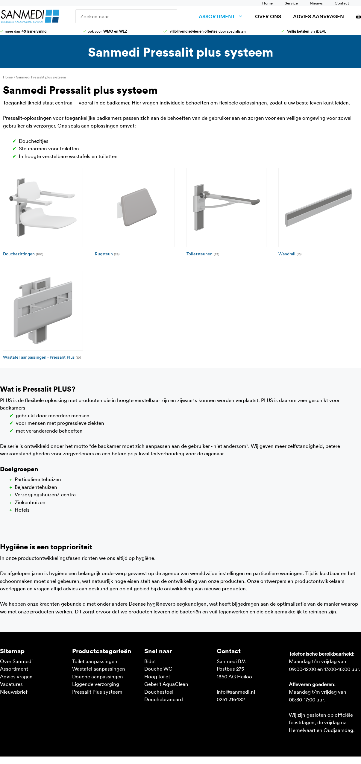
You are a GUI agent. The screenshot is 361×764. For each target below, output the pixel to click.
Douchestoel (158, 691)
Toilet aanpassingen (94, 661)
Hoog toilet (157, 676)
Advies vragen (16, 676)
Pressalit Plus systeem (97, 691)
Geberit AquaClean (166, 683)
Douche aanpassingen (97, 676)
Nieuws (316, 3)
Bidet (150, 661)
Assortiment (224, 16)
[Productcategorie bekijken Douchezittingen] (43, 213)
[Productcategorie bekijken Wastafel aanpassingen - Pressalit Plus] (43, 316)
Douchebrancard (163, 699)
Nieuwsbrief (14, 691)
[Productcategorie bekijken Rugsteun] (135, 213)
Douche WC (158, 668)
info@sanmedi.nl (236, 691)
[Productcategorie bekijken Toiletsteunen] (226, 213)
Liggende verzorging (95, 683)
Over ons (268, 16)
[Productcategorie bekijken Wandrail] (318, 213)
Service (291, 3)
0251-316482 (231, 699)
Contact (342, 3)
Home (267, 3)
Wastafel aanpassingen (98, 668)
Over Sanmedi (16, 661)
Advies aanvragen (318, 16)
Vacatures (11, 683)
